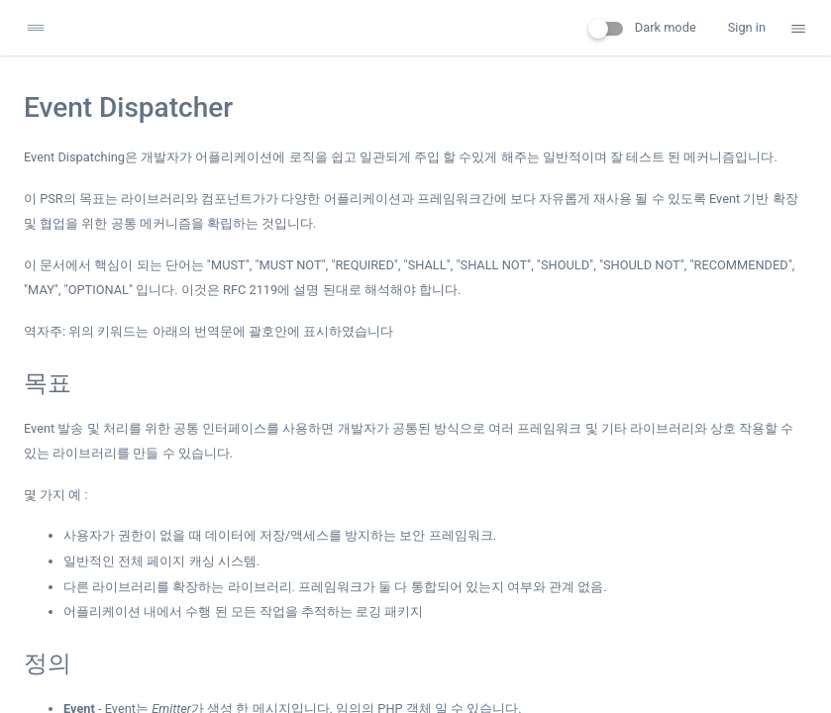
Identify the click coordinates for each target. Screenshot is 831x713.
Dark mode (642, 28)
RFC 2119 (250, 289)
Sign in (747, 27)
